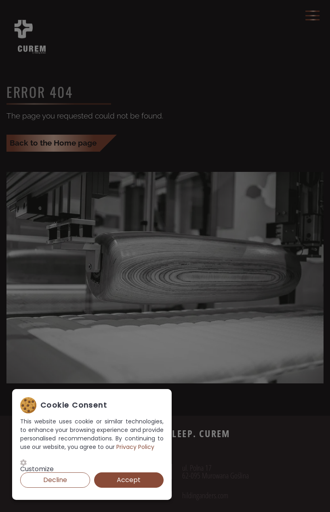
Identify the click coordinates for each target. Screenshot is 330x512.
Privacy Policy (135, 447)
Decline (55, 479)
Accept (129, 479)
